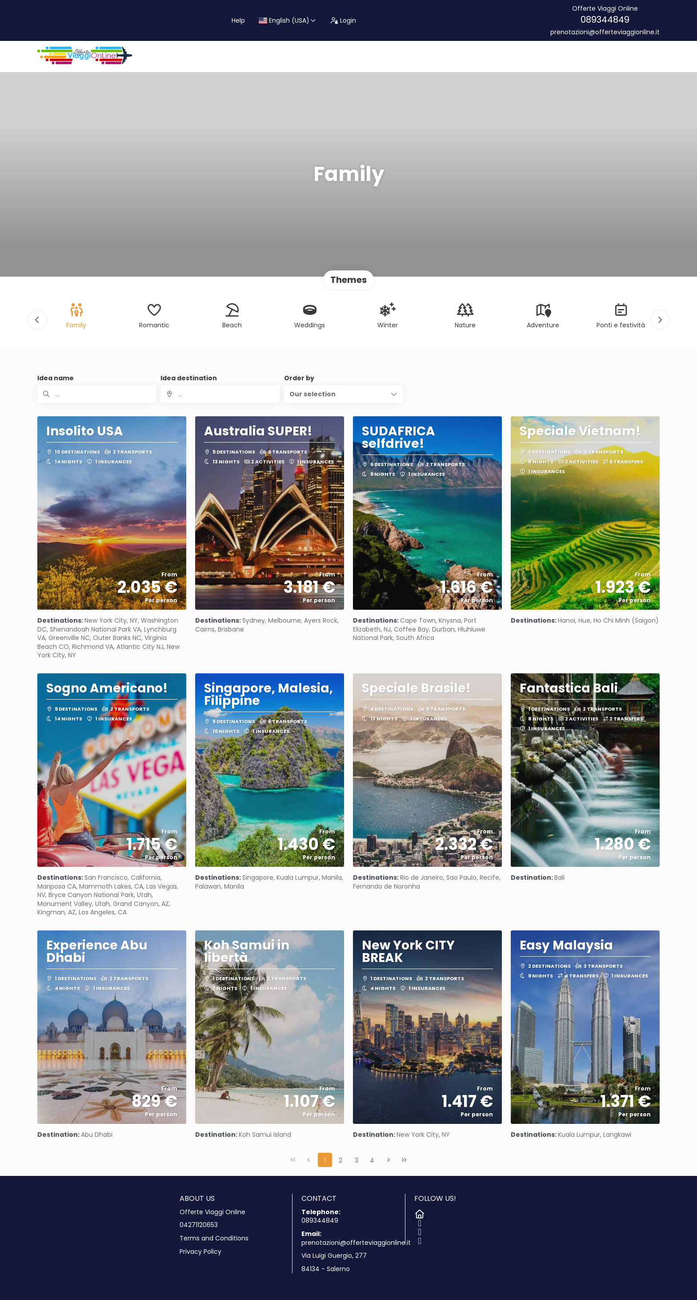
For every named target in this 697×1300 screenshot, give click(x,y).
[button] (37, 320)
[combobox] (219, 394)
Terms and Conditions (214, 1238)
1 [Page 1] (325, 1160)
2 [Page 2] (340, 1160)
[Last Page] (404, 1160)
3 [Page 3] (356, 1160)
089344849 (605, 19)
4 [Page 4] (372, 1160)
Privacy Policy (200, 1252)
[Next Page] (388, 1160)
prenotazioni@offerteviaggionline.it (605, 32)
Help (238, 20)
